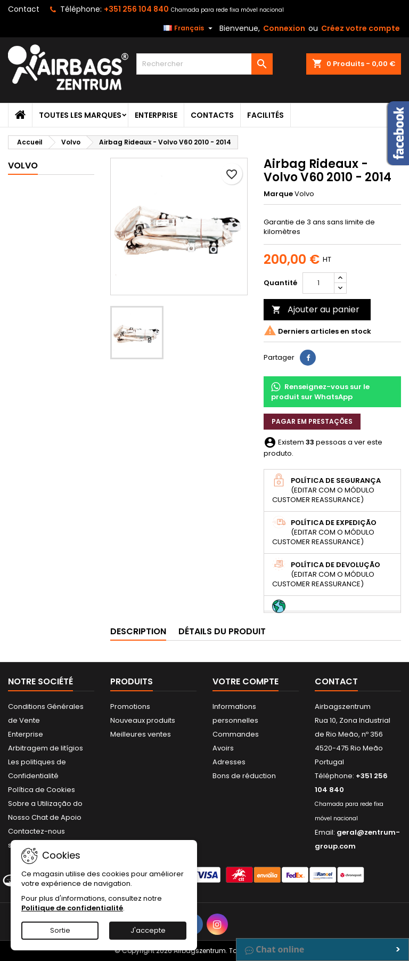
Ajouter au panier (315, 309)
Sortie (60, 930)
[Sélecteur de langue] (189, 28)
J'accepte (148, 930)
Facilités (265, 115)
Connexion (284, 28)
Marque (278, 194)
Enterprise (156, 115)
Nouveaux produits (142, 720)
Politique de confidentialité (72, 908)
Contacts (212, 115)
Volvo (23, 165)
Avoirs (223, 748)
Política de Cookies (41, 790)
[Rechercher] (204, 64)
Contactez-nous (36, 831)
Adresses (229, 762)
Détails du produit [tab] (222, 631)
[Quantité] (318, 283)
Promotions (130, 706)
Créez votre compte (360, 28)
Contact (23, 9)
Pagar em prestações (312, 421)
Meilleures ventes (140, 734)
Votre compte (245, 681)
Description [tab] (138, 631)
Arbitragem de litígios (45, 748)
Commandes (235, 734)
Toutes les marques (80, 115)
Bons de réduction (244, 776)
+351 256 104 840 (136, 9)
